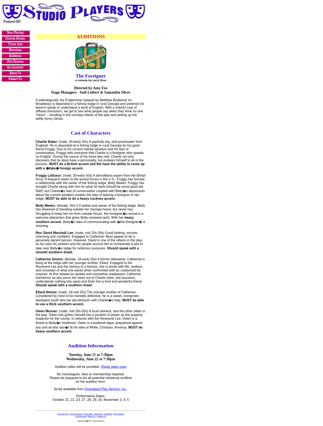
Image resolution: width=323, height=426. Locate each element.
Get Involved (80, 416)
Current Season (75, 414)
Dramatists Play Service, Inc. (106, 389)
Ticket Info (88, 414)
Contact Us (101, 416)
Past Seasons (119, 414)
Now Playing (62, 414)
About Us (92, 416)
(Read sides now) (114, 366)
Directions (98, 414)
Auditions (108, 414)
